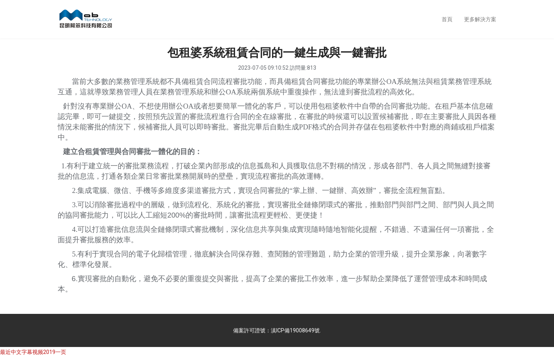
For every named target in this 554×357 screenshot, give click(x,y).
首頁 (447, 19)
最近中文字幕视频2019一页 (33, 352)
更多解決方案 (480, 19)
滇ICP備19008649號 (295, 330)
